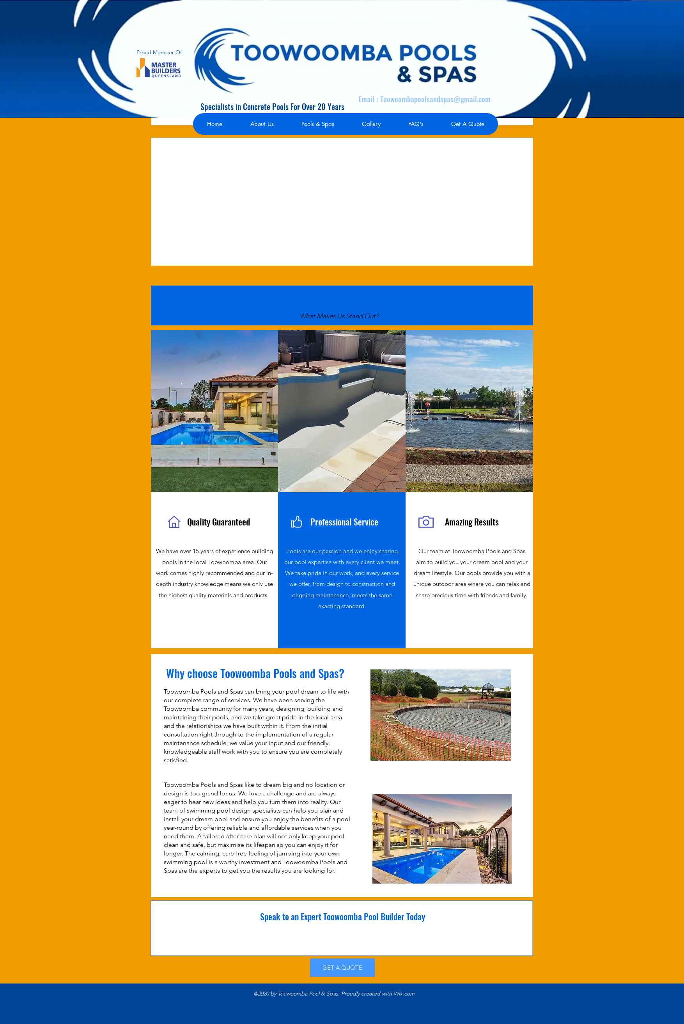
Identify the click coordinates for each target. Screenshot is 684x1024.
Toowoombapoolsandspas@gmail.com (435, 98)
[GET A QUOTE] (342, 967)
